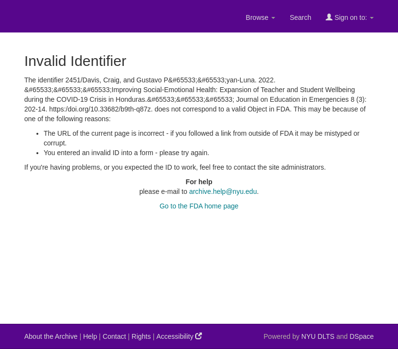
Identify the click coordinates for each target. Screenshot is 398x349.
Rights (141, 336)
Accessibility (179, 336)
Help (90, 336)
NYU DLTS (317, 336)
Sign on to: (350, 17)
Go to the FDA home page (199, 206)
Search (300, 17)
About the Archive (51, 336)
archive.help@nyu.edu (223, 191)
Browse (260, 17)
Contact (114, 336)
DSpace (361, 336)
